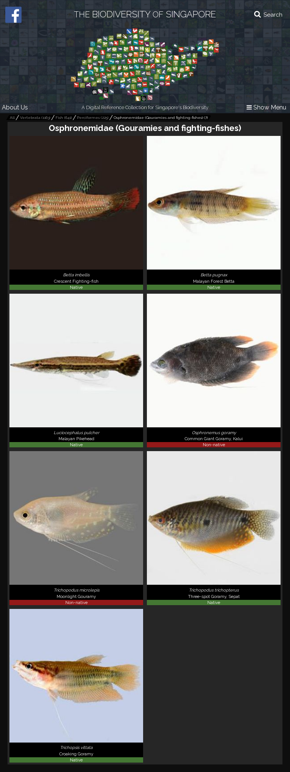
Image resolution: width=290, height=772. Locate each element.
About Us (15, 107)
